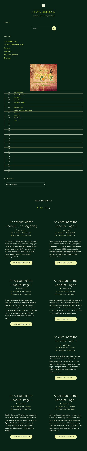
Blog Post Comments (11, 55)
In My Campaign (43, 12)
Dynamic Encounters (19, 102)
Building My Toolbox (19, 94)
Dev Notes (7, 58)
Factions (16, 112)
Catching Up (17, 97)
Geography (17, 115)
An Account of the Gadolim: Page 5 (21, 283)
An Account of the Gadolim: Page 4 (66, 283)
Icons (15, 120)
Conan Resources (18, 100)
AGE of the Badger (19, 92)
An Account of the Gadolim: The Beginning (21, 224)
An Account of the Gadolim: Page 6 (66, 224)
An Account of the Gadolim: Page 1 (66, 398)
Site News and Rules (10, 41)
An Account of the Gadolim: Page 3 (66, 339)
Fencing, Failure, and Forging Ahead (23, 110)
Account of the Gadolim (22, 235)
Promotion (7, 51)
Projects (7, 48)
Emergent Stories (18, 107)
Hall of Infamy (17, 118)
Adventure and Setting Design (13, 45)
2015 (41, 208)
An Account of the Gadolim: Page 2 (21, 398)
